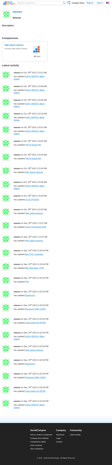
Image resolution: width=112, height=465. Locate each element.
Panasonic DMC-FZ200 (35, 309)
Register (90, 3)
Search (64, 3)
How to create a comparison (41, 435)
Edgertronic (30, 295)
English (107, 3)
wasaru (17, 73)
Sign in (100, 3)
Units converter (36, 445)
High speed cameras (14, 45)
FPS (27, 282)
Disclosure (60, 435)
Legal (58, 438)
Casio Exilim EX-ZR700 (35, 323)
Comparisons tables (38, 442)
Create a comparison (69, 3)
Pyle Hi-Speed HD (33, 145)
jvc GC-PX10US (32, 200)
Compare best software (39, 438)
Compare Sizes (78, 3)
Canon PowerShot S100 (35, 227)
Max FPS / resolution (34, 254)
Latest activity (75, 435)
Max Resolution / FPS (34, 268)
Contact (59, 442)
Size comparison (36, 449)
